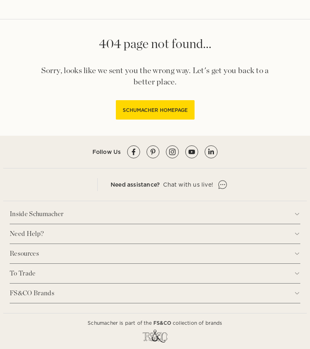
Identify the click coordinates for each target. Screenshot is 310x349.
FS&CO (162, 323)
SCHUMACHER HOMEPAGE (155, 110)
